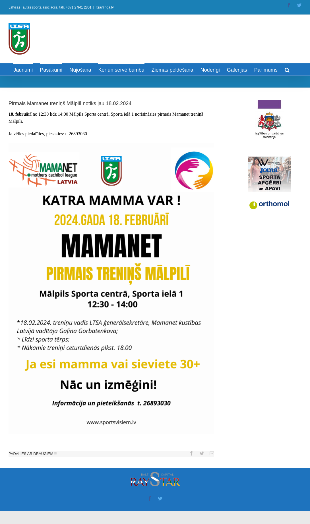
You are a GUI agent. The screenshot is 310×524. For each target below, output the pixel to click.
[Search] (287, 69)
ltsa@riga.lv (105, 7)
